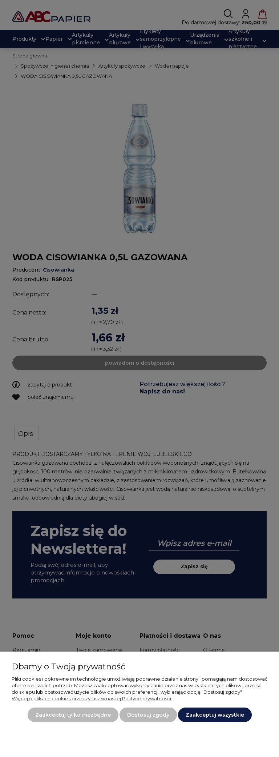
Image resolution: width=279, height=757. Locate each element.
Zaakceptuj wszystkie (215, 715)
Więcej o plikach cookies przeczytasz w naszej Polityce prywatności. (92, 698)
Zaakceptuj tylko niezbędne (73, 715)
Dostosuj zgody (148, 715)
